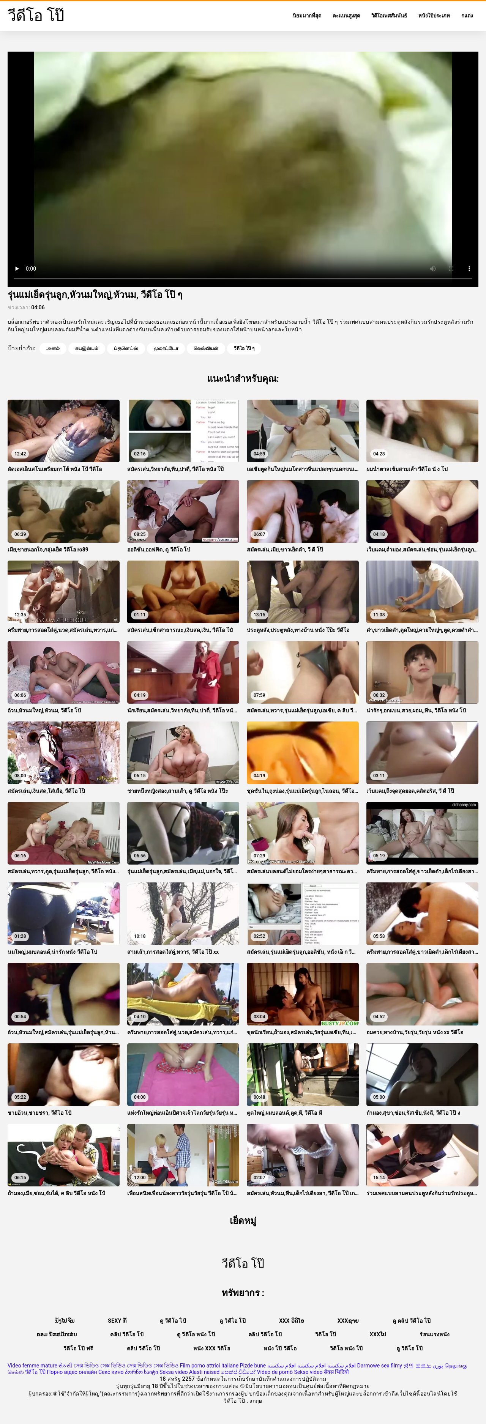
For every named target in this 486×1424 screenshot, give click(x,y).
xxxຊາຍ (348, 1321)
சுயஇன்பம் (86, 348)
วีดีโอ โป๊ (35, 1372)
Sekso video (308, 1372)
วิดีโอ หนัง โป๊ (346, 1348)
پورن (437, 1366)
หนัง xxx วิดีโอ (211, 1348)
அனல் (53, 348)
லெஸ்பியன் (206, 348)
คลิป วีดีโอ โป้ (127, 1334)
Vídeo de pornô (275, 1372)
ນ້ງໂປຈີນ (64, 1321)
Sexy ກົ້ (117, 1321)
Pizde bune (253, 1366)
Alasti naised (204, 1372)
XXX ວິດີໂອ (291, 1321)
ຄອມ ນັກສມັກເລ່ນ (56, 1334)
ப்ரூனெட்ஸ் (126, 348)
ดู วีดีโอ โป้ (173, 1321)
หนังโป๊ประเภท (434, 16)
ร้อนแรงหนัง (435, 1334)
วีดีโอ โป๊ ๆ (244, 348)
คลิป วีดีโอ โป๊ (143, 1348)
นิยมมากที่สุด (307, 16)
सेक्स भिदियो (336, 1372)
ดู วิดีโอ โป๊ (232, 1321)
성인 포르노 (417, 1366)
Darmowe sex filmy (379, 1366)
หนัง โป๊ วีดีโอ (280, 1348)
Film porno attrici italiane (209, 1366)
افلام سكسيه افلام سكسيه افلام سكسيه (311, 1366)
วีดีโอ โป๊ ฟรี (78, 1348)
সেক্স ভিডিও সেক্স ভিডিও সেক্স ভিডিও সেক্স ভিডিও (126, 1366)
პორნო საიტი (141, 1372)
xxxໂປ (378, 1334)
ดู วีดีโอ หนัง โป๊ (196, 1334)
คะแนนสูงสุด (346, 16)
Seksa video (173, 1372)
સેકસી (65, 1366)
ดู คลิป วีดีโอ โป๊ (412, 1321)
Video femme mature (32, 1366)
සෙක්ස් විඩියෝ (238, 1372)
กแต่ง (467, 16)
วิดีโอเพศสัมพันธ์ (389, 16)
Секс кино (111, 1372)
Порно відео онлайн (72, 1372)
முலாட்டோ (166, 348)
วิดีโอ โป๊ (325, 1334)
